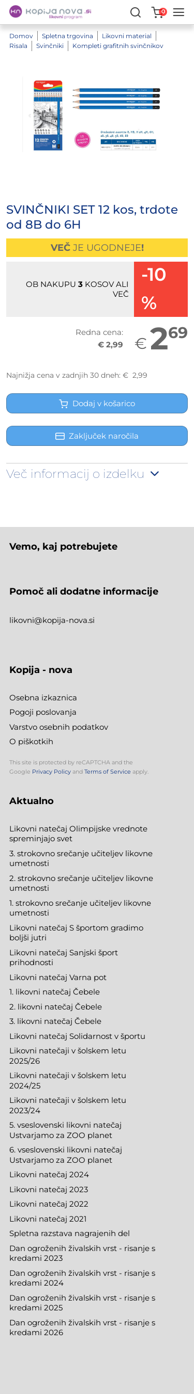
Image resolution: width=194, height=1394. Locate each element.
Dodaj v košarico (97, 403)
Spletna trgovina (67, 36)
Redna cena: (99, 332)
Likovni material (127, 36)
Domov (21, 36)
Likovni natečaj (39, 1219)
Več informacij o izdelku (83, 474)
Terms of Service (107, 771)
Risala (18, 46)
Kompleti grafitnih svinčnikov (117, 46)
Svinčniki (50, 46)
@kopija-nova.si (64, 620)
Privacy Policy (51, 771)
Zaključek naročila (97, 436)
